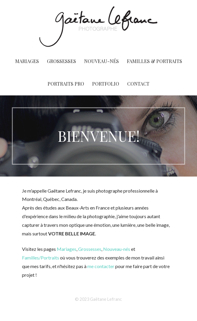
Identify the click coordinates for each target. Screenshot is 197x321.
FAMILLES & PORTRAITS (154, 61)
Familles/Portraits (41, 257)
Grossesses (89, 249)
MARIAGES (27, 61)
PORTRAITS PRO (66, 84)
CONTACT (138, 84)
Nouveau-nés (116, 249)
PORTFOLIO (105, 84)
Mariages (66, 249)
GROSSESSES (61, 61)
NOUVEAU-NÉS (101, 61)
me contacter (100, 266)
